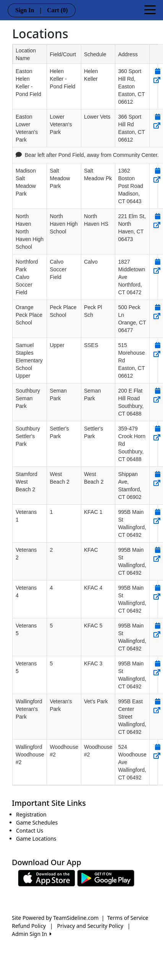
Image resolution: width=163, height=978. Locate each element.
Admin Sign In (32, 933)
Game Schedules (37, 822)
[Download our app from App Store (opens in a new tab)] (46, 877)
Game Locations (36, 838)
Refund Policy (29, 925)
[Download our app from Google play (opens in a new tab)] (105, 877)
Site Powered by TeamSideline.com (55, 917)
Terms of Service (127, 917)
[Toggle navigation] (150, 9)
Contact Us (29, 830)
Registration (31, 814)
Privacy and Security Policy (90, 925)
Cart (57, 10)
